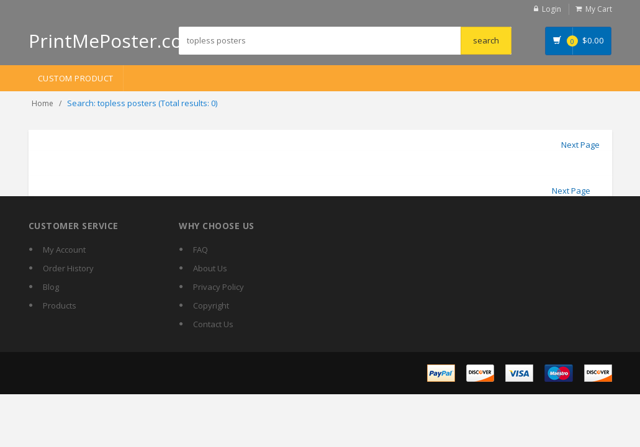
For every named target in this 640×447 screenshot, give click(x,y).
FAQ (200, 249)
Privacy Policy (218, 286)
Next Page (580, 144)
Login (551, 9)
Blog (51, 286)
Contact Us (213, 324)
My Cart (598, 9)
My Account (64, 249)
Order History (68, 268)
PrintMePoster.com (114, 40)
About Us (210, 268)
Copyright (211, 305)
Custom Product (76, 78)
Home (42, 103)
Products (59, 305)
